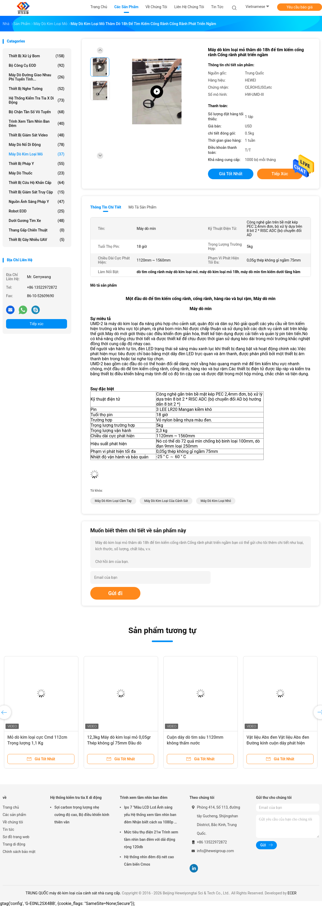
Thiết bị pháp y (36, 163)
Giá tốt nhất (230, 173)
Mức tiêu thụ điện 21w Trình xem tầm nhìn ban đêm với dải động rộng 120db (151, 839)
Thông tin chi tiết (105, 207)
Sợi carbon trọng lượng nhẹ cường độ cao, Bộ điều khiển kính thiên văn (81, 814)
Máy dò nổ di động (36, 144)
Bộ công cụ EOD (36, 65)
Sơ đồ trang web (16, 837)
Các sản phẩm (14, 815)
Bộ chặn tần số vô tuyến (36, 112)
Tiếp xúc (37, 324)
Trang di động (14, 844)
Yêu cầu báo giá (300, 7)
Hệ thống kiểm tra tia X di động (36, 100)
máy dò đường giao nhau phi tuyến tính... (36, 77)
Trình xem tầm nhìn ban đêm (36, 123)
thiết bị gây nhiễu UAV (36, 239)
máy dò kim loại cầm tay (113, 501)
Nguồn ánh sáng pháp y (36, 201)
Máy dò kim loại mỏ (36, 154)
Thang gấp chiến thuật (36, 230)
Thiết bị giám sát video (36, 135)
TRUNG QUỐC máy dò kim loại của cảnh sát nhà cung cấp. (74, 893)
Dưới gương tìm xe (36, 220)
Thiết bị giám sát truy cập (36, 192)
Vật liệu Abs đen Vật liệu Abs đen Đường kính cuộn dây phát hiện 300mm (278, 743)
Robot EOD (36, 211)
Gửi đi (115, 593)
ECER (292, 893)
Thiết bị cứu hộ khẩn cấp (36, 182)
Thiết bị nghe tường (36, 88)
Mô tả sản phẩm (143, 207)
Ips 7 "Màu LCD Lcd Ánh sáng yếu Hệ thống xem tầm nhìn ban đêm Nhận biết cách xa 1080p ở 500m (150, 815)
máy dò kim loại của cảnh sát (166, 501)
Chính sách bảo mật (19, 852)
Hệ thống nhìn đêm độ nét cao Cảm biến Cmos (149, 860)
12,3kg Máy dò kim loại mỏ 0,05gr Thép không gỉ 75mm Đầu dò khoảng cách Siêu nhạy (119, 743)
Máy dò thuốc (36, 173)
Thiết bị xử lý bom (36, 56)
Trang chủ (11, 807)
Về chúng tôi (13, 822)
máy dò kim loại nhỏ (216, 501)
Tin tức (8, 829)
